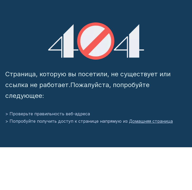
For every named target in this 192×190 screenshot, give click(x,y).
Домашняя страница (151, 121)
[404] (96, 41)
